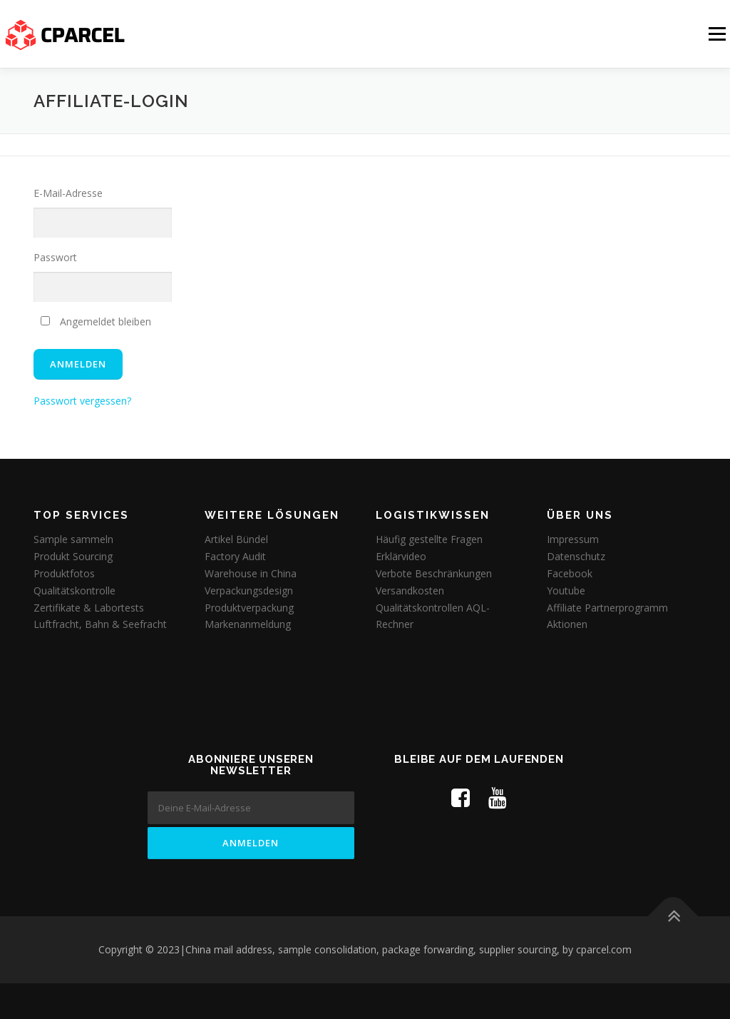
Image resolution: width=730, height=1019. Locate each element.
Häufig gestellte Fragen (429, 539)
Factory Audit (235, 556)
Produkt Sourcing (73, 556)
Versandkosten (410, 590)
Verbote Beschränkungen (434, 573)
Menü (716, 34)
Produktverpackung (249, 607)
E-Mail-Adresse (68, 193)
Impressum (573, 539)
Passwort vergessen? (82, 400)
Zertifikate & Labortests (89, 607)
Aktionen (567, 624)
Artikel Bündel (236, 539)
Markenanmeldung (248, 624)
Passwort (55, 257)
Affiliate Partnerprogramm (607, 607)
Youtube (566, 590)
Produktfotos (64, 573)
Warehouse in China (251, 573)
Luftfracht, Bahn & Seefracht (100, 624)
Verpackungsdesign (249, 590)
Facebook (569, 573)
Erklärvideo (401, 556)
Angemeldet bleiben (96, 321)
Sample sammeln (73, 539)
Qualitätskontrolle (74, 590)
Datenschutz (576, 556)
